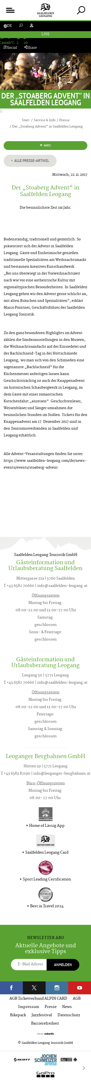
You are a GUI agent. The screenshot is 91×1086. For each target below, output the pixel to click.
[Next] (84, 1068)
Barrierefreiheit (45, 1024)
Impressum (28, 1007)
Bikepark (18, 1015)
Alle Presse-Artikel (30, 160)
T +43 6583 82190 (15, 774)
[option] (45, 1068)
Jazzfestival (42, 1015)
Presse (51, 1007)
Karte (45, 145)
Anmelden (63, 964)
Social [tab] (10, 48)
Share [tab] (30, 48)
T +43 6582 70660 (19, 586)
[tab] (81, 10)
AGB (77, 999)
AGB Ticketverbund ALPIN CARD (38, 999)
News (67, 1007)
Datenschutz (69, 1015)
